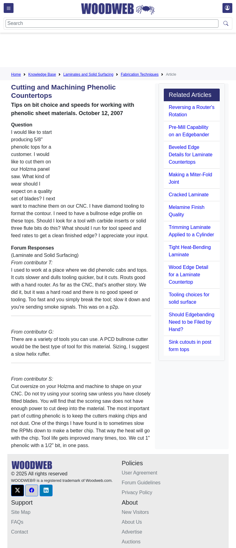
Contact (19, 531)
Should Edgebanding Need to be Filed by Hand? (191, 322)
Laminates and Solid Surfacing (88, 74)
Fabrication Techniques (140, 74)
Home (16, 74)
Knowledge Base (42, 74)
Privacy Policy (137, 492)
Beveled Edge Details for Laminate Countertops (190, 155)
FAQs (17, 522)
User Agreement (139, 472)
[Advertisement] (123, 51)
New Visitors (135, 512)
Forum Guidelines (141, 482)
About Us (132, 522)
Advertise (132, 531)
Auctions (131, 541)
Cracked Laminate (189, 194)
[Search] (112, 23)
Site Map (20, 512)
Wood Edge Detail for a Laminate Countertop (188, 275)
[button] (17, 490)
